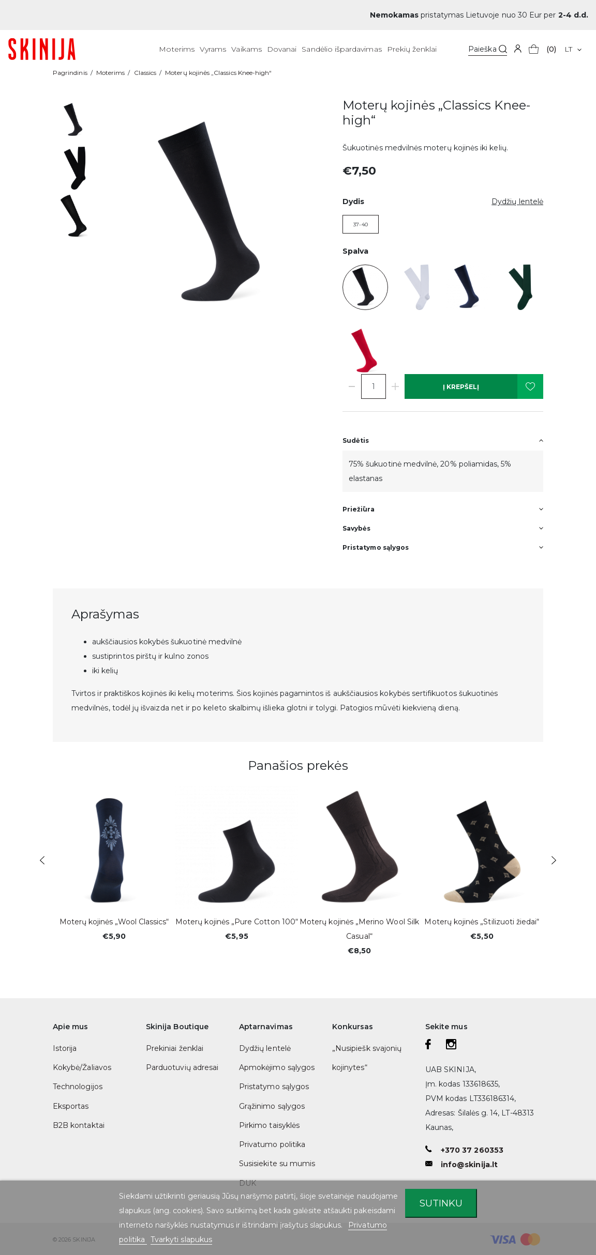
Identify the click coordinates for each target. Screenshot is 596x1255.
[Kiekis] (373, 386)
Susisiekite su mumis (277, 1163)
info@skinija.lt (469, 1164)
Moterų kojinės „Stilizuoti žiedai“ (481, 921)
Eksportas (71, 1106)
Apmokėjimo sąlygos (277, 1067)
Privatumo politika (272, 1144)
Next (554, 860)
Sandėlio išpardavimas (341, 49)
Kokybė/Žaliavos (82, 1067)
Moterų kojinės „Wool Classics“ (114, 921)
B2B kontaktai (79, 1125)
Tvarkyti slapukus (181, 1239)
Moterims (176, 49)
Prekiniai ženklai (174, 1048)
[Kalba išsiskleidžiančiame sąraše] (573, 49)
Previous (42, 860)
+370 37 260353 (472, 1150)
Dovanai (281, 49)
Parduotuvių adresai (182, 1067)
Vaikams (246, 49)
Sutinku (441, 1203)
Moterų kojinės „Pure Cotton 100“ (236, 921)
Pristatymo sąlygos (274, 1086)
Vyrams (213, 49)
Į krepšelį (461, 387)
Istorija (65, 1048)
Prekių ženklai (412, 49)
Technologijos (77, 1086)
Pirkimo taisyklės (269, 1125)
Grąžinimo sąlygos (272, 1106)
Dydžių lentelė (265, 1048)
